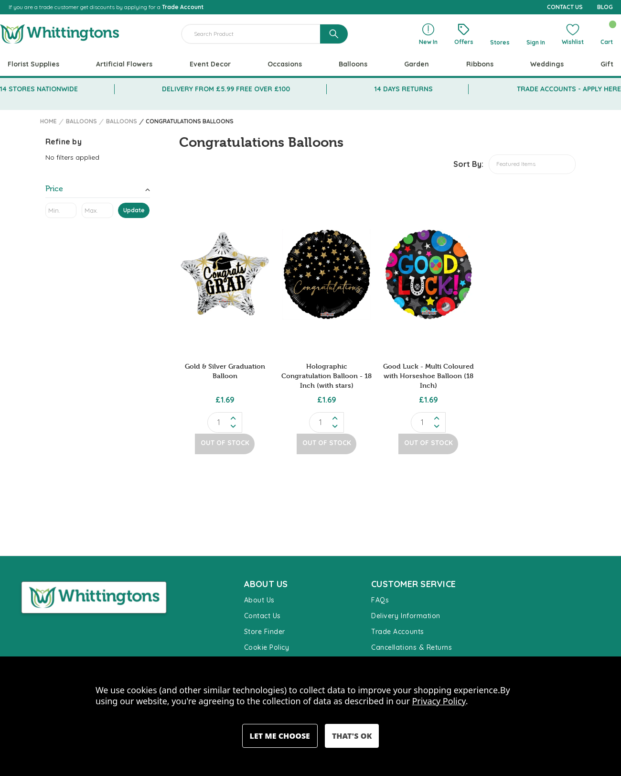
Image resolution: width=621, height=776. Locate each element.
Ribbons (479, 64)
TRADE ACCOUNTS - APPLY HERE (569, 89)
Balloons (353, 64)
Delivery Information (405, 616)
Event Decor (210, 64)
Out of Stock (225, 442)
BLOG (605, 7)
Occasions (285, 64)
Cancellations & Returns (411, 647)
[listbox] (532, 164)
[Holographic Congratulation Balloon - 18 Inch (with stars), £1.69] (326, 274)
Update (134, 210)
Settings (280, 736)
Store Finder (264, 631)
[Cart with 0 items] (606, 34)
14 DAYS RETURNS (404, 89)
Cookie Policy (266, 647)
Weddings (547, 64)
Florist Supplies (33, 64)
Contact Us (262, 616)
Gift (606, 64)
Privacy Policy (439, 701)
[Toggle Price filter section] (97, 190)
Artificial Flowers (124, 64)
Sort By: (468, 164)
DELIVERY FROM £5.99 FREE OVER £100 (226, 89)
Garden (416, 64)
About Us (259, 600)
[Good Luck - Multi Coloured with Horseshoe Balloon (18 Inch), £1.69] (428, 274)
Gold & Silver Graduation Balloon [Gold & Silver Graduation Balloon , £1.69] (225, 371)
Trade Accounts (397, 631)
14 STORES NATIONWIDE (39, 89)
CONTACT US (565, 7)
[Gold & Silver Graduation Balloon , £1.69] (225, 274)
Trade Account (182, 7)
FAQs (380, 600)
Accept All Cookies (352, 736)
